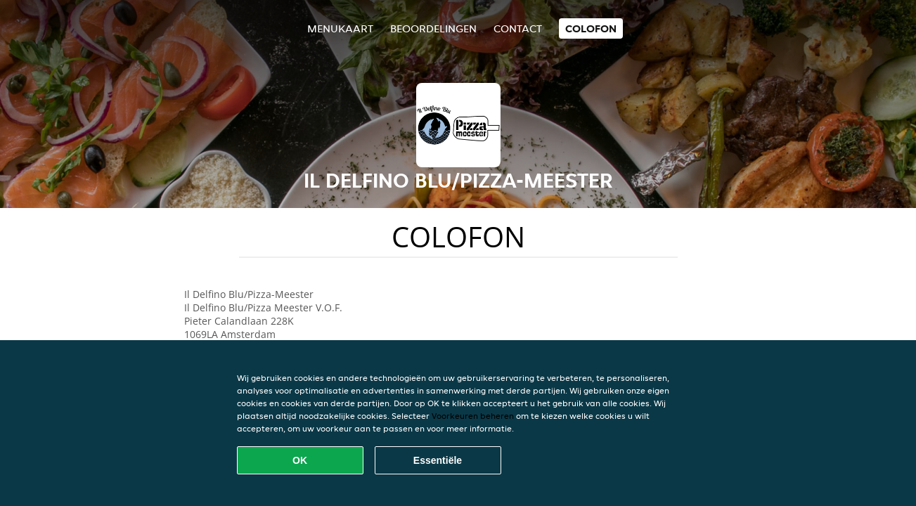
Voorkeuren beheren (473, 415)
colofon (591, 28)
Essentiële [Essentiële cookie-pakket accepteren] (437, 460)
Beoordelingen (433, 28)
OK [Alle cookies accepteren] (299, 460)
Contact (518, 28)
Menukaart (340, 28)
